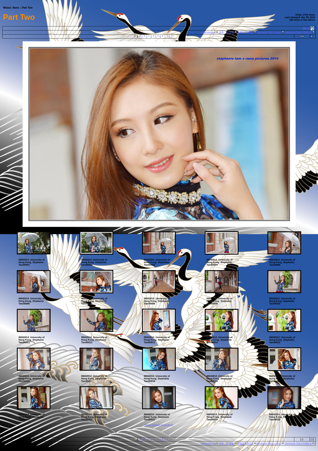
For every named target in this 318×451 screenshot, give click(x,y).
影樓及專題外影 (245, 32)
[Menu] (306, 28)
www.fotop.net (208, 32)
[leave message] (152, 425)
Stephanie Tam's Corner (268, 32)
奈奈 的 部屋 (226, 32)
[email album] (167, 425)
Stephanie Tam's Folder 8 (298, 32)
